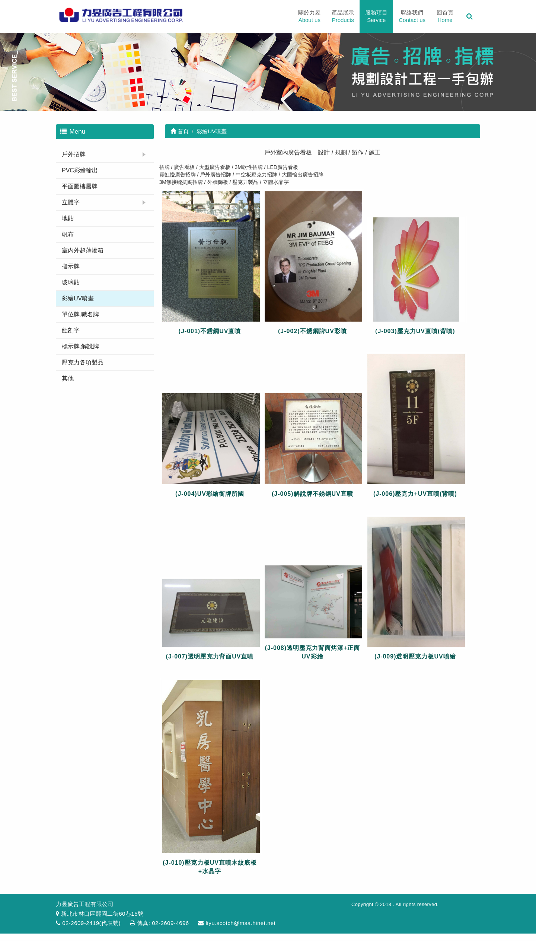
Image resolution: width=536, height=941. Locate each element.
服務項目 (376, 16)
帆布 (68, 234)
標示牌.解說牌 (80, 346)
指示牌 (71, 266)
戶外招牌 (74, 154)
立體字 (71, 202)
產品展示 (343, 16)
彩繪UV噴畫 (78, 298)
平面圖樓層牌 (80, 186)
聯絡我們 (412, 16)
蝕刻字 (71, 330)
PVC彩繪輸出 (80, 170)
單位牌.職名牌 (80, 314)
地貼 (68, 218)
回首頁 (445, 16)
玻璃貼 (71, 282)
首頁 (179, 131)
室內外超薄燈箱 (82, 250)
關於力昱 (309, 16)
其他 (68, 378)
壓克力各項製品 (82, 362)
